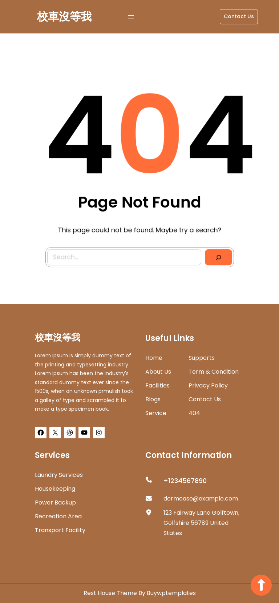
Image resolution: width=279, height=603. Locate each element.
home (153, 358)
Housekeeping (55, 489)
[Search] (216, 256)
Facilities (157, 385)
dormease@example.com (200, 498)
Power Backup (55, 502)
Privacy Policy (208, 385)
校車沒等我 (64, 16)
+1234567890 (185, 480)
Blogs (153, 399)
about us (158, 371)
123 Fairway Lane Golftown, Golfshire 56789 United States (201, 522)
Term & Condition (214, 371)
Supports (202, 358)
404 (194, 413)
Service (155, 413)
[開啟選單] (130, 16)
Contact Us (239, 16)
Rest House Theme (111, 593)
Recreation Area (58, 516)
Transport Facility (60, 530)
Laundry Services (59, 475)
